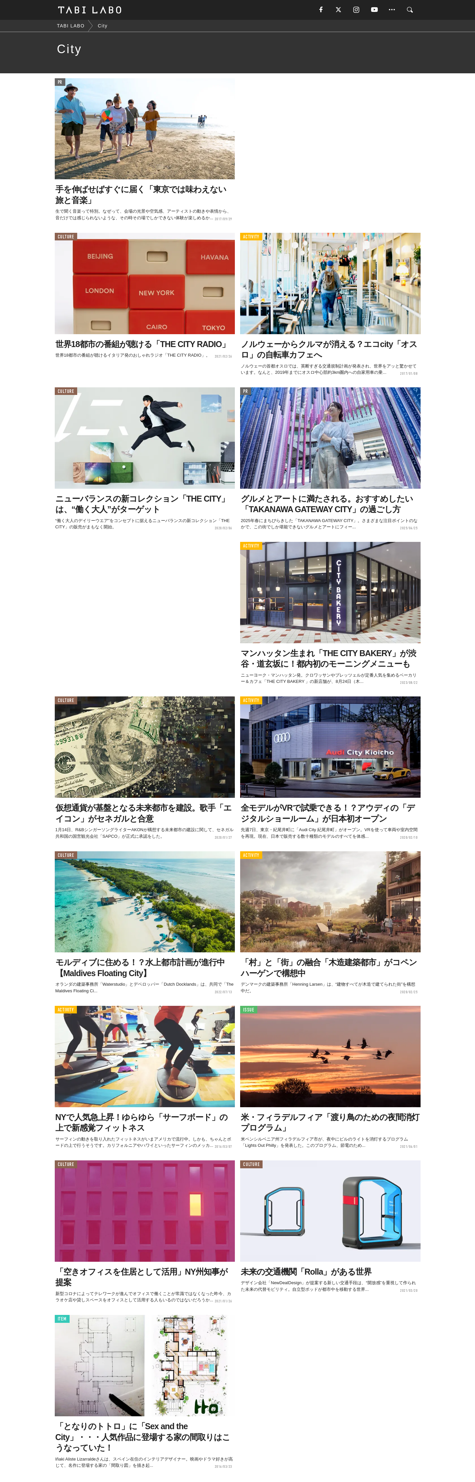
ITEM (62, 1319)
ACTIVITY (251, 236)
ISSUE (248, 1009)
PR (60, 82)
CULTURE (66, 236)
